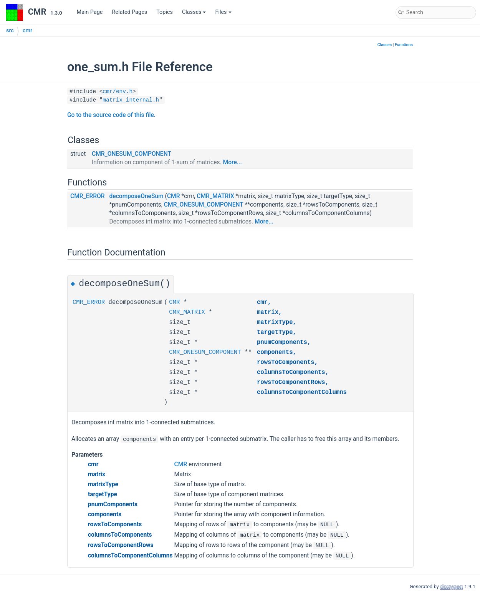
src (10, 30)
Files (223, 12)
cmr (27, 30)
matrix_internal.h (131, 100)
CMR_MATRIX (215, 196)
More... (232, 162)
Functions (404, 44)
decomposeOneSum (136, 196)
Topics (164, 12)
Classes (194, 12)
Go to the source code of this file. (111, 115)
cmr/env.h (117, 91)
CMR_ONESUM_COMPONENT (131, 153)
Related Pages (129, 12)
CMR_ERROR (87, 196)
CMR (173, 196)
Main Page (89, 12)
